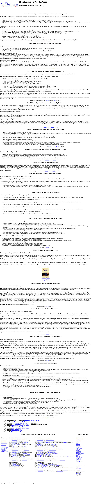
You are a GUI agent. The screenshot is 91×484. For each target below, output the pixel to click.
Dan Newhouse (51, 458)
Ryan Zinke (39, 447)
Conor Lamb (14, 456)
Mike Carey (14, 467)
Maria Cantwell (4, 448)
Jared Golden (53, 444)
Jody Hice (65, 442)
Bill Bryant (3, 439)
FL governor (25, 442)
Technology (78, 459)
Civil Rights (78, 439)
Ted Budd (14, 451)
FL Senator (25, 441)
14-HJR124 (47, 306)
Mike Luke (3, 449)
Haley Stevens (53, 446)
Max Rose (39, 452)
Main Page (78, 466)
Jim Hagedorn (46, 466)
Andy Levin (40, 446)
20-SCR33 (47, 360)
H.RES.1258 (47, 100)
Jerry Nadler (55, 453)
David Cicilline (47, 455)
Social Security (79, 457)
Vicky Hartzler (15, 446)
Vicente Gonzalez (70, 456)
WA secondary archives (17, 431)
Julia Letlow (14, 464)
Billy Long (14, 447)
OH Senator (24, 453)
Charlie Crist (14, 442)
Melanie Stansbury (15, 465)
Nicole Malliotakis (51, 452)
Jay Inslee (3, 440)
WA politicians (78, 468)
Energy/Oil (78, 445)
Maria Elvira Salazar (50, 440)
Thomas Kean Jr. (40, 450)
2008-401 (54, 100)
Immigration (78, 454)
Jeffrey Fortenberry (40, 467)
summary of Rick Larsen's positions (21, 423)
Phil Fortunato (4, 443)
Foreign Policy (79, 448)
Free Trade (78, 449)
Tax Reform (78, 458)
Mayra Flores (40, 456)
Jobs (77, 455)
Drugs (77, 443)
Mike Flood (65, 467)
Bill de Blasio (40, 451)
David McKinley (40, 460)
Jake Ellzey (14, 468)
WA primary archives (16, 430)
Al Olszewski (39, 448)
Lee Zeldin (14, 448)
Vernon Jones (40, 442)
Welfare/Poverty (79, 461)
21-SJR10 (47, 417)
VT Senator (24, 460)
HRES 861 (49, 146)
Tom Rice (13, 457)
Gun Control (78, 451)
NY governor (24, 448)
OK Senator (27, 454)
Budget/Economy (79, 438)
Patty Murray (3, 450)
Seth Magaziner (40, 454)
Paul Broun (48, 442)
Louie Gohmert (15, 458)
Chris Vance (3, 445)
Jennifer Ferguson (4, 447)
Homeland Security (80, 453)
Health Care (78, 452)
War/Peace (78, 460)
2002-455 (54, 171)
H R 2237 (45, 127)
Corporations (78, 440)
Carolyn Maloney (41, 453)
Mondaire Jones (52, 451)
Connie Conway (41, 464)
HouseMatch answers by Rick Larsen (20, 421)
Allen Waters (39, 455)
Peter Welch (14, 460)
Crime (77, 442)
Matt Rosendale (59, 448)
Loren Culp (3, 442)
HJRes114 (46, 171)
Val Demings (14, 441)
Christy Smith (40, 438)
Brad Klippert (40, 458)
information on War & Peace (31, 420)
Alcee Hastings (56, 465)
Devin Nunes (51, 464)
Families (77, 447)
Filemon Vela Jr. (60, 471)
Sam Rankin (47, 448)
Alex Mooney (62, 460)
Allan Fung (48, 454)
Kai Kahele (14, 443)
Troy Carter (14, 463)
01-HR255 (49, 189)
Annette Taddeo (40, 440)
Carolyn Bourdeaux (41, 441)
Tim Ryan (14, 453)
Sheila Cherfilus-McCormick (43, 465)
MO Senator (26, 446)
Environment (78, 446)
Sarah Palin (39, 463)
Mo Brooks (14, 438)
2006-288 (57, 146)
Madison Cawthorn (16, 452)
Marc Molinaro (40, 470)
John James (40, 445)
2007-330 (52, 127)
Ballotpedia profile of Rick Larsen (20, 428)
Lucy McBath (57, 441)
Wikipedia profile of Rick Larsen (20, 426)
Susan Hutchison (4, 451)
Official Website (78, 473)
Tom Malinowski (52, 450)
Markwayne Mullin (15, 454)
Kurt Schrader (14, 455)
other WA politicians (16, 429)
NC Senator (24, 451)
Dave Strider (3, 446)
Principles (78, 456)
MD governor (24, 443)
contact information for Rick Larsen (20, 425)
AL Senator (24, 438)
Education (78, 444)
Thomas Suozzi (15, 450)
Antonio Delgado (65, 470)
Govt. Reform (78, 450)
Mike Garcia (48, 438)
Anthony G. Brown (15, 444)
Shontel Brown (15, 466)
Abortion (77, 437)
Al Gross (46, 463)
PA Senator (25, 456)
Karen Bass (14, 440)
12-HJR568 (47, 247)
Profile (77, 467)
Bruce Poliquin (40, 444)
